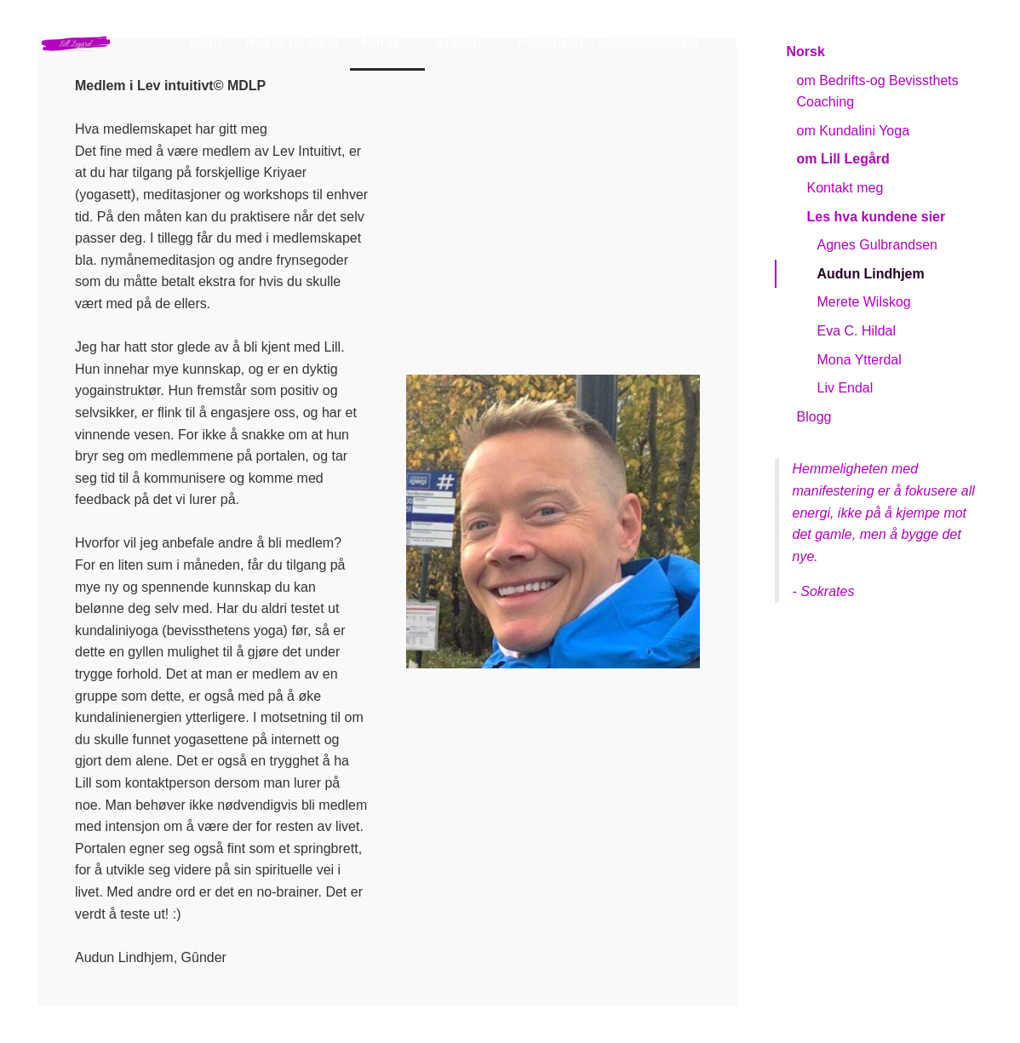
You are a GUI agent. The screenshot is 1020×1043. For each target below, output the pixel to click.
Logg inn (957, 42)
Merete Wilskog (864, 302)
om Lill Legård (843, 159)
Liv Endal (845, 388)
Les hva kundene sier (876, 216)
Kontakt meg (845, 188)
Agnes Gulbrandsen (877, 245)
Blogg (814, 417)
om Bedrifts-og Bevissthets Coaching (878, 91)
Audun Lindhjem (871, 273)
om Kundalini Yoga (853, 130)
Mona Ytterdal (859, 359)
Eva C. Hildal (856, 331)
